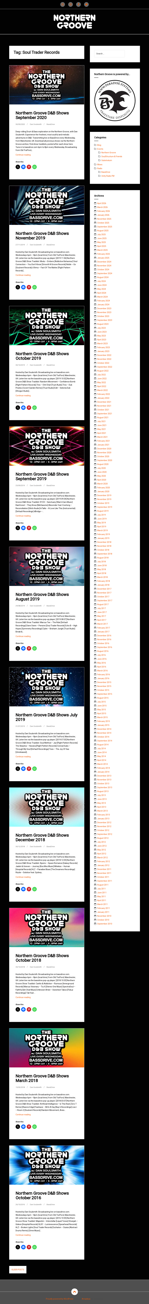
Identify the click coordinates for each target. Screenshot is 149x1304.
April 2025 (101, 246)
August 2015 (103, 698)
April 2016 (101, 667)
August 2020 (103, 464)
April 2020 (101, 480)
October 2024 (103, 269)
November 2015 (104, 686)
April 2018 (101, 573)
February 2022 (103, 394)
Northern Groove (108, 152)
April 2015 (101, 713)
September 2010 (104, 924)
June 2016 (102, 659)
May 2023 (101, 336)
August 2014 (103, 745)
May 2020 (101, 476)
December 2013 (104, 776)
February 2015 (103, 721)
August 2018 (103, 558)
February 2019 (103, 534)
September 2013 (104, 787)
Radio (99, 168)
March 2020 (102, 484)
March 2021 (102, 437)
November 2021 (104, 406)
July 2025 (101, 234)
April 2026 (101, 203)
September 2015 (104, 694)
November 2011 (104, 873)
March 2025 (102, 250)
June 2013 (102, 799)
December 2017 (104, 589)
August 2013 (103, 791)
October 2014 (103, 737)
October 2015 (103, 690)
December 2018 (104, 542)
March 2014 (102, 764)
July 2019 (101, 515)
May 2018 (101, 569)
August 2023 (103, 324)
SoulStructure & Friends (111, 156)
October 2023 (103, 316)
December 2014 (104, 729)
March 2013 (102, 811)
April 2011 (101, 900)
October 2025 (103, 223)
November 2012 (104, 826)
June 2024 (102, 285)
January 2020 (103, 491)
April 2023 (101, 340)
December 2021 (104, 402)
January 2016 (103, 678)
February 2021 (103, 441)
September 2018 (104, 554)
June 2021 (102, 425)
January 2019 (103, 538)
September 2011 (104, 881)
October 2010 (103, 920)
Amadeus (86, 1298)
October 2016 (103, 643)
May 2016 (101, 663)
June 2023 (102, 332)
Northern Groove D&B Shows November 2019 (42, 235)
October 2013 (103, 783)
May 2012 (101, 850)
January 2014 (103, 772)
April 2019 (101, 526)
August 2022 (103, 371)
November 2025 (104, 219)
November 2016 (104, 639)
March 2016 (102, 671)
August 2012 (103, 838)
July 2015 (101, 702)
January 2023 (103, 351)
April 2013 (101, 807)
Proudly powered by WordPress (59, 1298)
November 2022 (104, 359)
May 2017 (101, 616)
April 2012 (101, 854)
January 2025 (103, 258)
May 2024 (101, 289)
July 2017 (101, 608)
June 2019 (102, 519)
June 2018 (102, 565)
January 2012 (103, 865)
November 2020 (104, 452)
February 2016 (103, 674)
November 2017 (104, 593)
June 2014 (102, 752)
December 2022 (104, 355)
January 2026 (103, 215)
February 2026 (103, 211)
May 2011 (101, 896)
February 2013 (103, 815)
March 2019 (102, 530)
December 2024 (104, 262)
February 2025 (103, 254)
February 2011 (103, 908)
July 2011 (101, 889)
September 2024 (104, 273)
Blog (99, 145)
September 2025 (104, 227)
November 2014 (104, 733)
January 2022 (103, 398)
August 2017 (103, 604)
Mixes (99, 164)
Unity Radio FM (107, 176)
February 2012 (103, 861)
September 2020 (104, 460)
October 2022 (103, 363)
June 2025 (102, 238)
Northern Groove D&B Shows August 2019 (42, 596)
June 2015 (102, 706)
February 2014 (103, 768)
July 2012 (101, 842)
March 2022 (102, 390)
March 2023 (102, 343)
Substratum (106, 160)
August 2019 (103, 511)
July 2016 (101, 655)
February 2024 (103, 301)
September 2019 (104, 507)
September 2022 (104, 367)
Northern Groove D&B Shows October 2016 (42, 1195)
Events (100, 149)
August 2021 (103, 417)
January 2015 (103, 725)
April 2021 (101, 433)
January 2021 (103, 445)
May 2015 (101, 709)
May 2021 (101, 429)
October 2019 (103, 503)
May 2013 (101, 803)
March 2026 (102, 207)
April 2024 (101, 293)
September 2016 (104, 647)
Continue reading (28, 155)
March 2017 (102, 624)
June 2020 (102, 472)
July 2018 (101, 561)
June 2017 (102, 612)
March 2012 (102, 857)
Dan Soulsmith (37, 124)
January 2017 (103, 632)
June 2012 (102, 846)
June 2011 (102, 892)
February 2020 (103, 487)
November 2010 (104, 916)
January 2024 (103, 304)
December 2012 (104, 822)
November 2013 (104, 780)
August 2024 (103, 277)
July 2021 (101, 421)
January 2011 (103, 912)
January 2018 (103, 585)
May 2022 (101, 382)
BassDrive (53, 124)
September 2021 (104, 414)
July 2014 (101, 748)
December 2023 (104, 308)
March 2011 (102, 904)
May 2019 (101, 523)
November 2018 (104, 546)
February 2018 (103, 581)
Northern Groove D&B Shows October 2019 (42, 356)
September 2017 (104, 600)
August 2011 (103, 885)
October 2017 (103, 597)
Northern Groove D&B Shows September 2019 (42, 476)
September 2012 (104, 834)
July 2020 (101, 468)
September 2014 (104, 741)
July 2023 (101, 328)
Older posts (17, 1269)
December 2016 (104, 635)
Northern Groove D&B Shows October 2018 (42, 957)
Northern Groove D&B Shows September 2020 (42, 115)
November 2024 (104, 266)
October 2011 (103, 877)
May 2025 (101, 242)
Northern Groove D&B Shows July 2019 (46, 717)
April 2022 (101, 386)
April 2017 (101, 620)
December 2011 (104, 869)
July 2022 (101, 375)
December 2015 (104, 682)
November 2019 (104, 499)
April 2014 (101, 760)
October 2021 (103, 410)
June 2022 (102, 378)
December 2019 (104, 495)
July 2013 (101, 795)
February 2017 (103, 628)
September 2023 (104, 320)
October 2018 (103, 550)
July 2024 (101, 281)
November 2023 (104, 312)
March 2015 (102, 717)
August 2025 (103, 230)
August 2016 (103, 651)
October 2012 (103, 830)
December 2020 (104, 449)
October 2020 (103, 456)
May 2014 (101, 756)
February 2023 (103, 347)
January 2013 (103, 819)
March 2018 (102, 577)
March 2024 (102, 297)
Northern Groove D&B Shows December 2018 (42, 837)
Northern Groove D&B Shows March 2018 (42, 1078)
